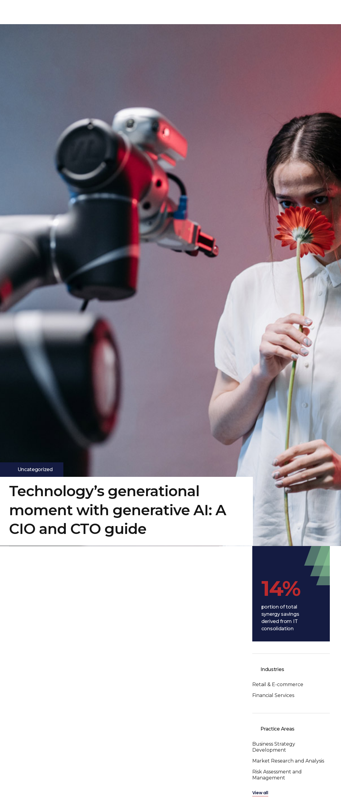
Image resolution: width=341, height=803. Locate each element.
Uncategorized (35, 469)
